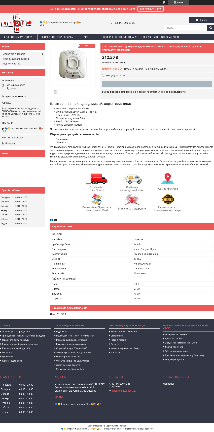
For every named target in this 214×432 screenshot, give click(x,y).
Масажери (7, 352)
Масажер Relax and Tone (68, 356)
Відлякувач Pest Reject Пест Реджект (75, 335)
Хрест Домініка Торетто (68, 365)
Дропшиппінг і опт (174, 347)
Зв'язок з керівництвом (176, 351)
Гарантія (88, 37)
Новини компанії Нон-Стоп (124, 331)
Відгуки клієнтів (11, 63)
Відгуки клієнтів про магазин (161, 37)
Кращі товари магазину (18, 37)
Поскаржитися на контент (115, 429)
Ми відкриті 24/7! (150, 9)
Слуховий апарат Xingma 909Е (71, 348)
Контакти (115, 352)
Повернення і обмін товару (120, 37)
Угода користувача (174, 359)
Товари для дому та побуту (15, 340)
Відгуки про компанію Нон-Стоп (181, 342)
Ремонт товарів (118, 340)
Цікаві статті (117, 335)
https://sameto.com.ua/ (16, 96)
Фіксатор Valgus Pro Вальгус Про (72, 361)
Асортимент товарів (14, 54)
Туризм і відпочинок (12, 361)
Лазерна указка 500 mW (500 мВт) (73, 352)
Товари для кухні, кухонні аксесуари (20, 344)
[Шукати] (210, 28)
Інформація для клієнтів (16, 58)
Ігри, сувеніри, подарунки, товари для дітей (23, 335)
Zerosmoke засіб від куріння (70, 369)
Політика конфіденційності (140, 429)
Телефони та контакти (176, 334)
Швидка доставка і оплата (57, 37)
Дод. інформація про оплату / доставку (184, 355)
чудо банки (61, 331)
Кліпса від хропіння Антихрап (71, 344)
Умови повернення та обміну (125, 348)
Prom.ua (122, 426)
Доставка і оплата (174, 338)
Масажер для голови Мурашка (71, 340)
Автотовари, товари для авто (16, 331)
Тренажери (7, 356)
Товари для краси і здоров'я (16, 348)
